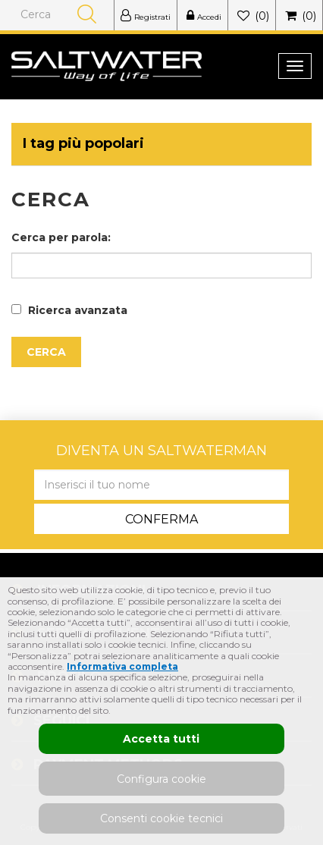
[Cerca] (61, 14)
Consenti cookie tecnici (161, 818)
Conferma (161, 519)
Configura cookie (161, 779)
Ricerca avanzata (77, 310)
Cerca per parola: (61, 237)
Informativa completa (122, 666)
